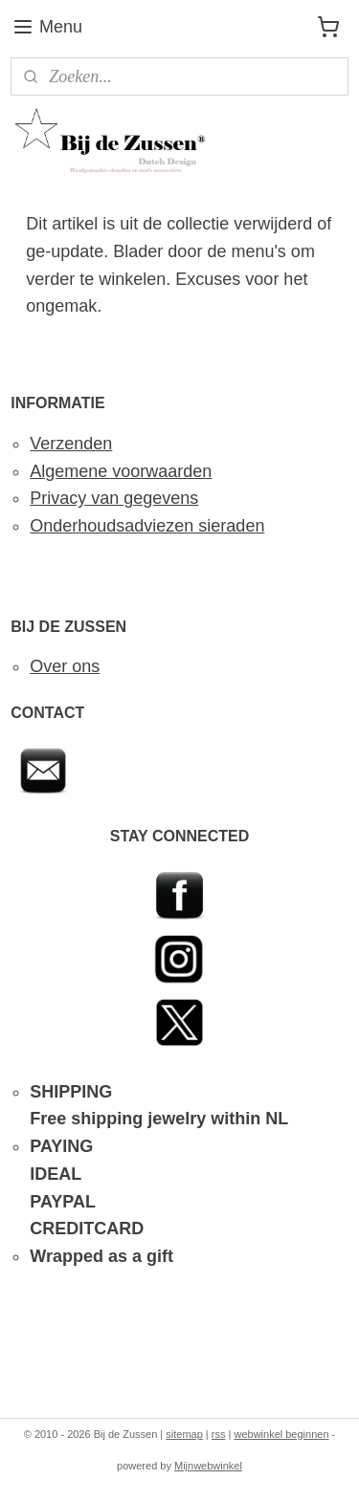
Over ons (65, 666)
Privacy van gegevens (114, 498)
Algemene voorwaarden (121, 471)
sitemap (184, 1434)
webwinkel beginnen (281, 1434)
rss (219, 1434)
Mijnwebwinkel (208, 1465)
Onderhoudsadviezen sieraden (147, 525)
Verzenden (71, 443)
